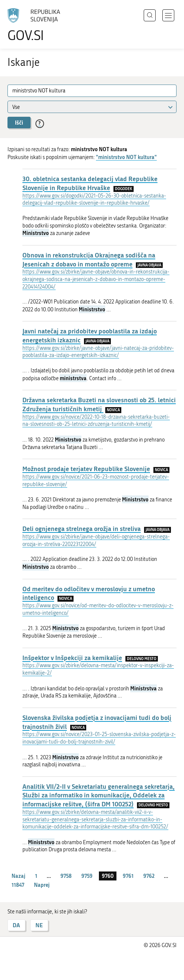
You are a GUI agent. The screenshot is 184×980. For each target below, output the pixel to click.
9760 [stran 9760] (107, 876)
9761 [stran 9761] (128, 876)
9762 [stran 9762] (149, 876)
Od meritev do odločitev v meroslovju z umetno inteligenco (88, 593)
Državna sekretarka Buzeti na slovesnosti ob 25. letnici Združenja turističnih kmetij (99, 404)
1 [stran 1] (36, 876)
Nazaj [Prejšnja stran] (18, 876)
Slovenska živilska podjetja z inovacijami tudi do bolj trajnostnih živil (96, 722)
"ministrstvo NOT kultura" (126, 157)
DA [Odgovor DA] (16, 925)
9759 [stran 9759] (87, 876)
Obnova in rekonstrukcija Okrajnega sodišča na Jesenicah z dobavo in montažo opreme (88, 259)
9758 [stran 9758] (66, 876)
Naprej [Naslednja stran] (42, 885)
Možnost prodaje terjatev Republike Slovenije (86, 468)
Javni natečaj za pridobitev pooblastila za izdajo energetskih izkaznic (89, 335)
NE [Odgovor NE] (39, 925)
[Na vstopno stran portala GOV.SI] (37, 25)
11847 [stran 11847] (18, 885)
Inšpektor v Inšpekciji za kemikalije (72, 657)
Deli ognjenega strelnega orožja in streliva (81, 528)
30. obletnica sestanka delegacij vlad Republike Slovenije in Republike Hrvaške (90, 183)
